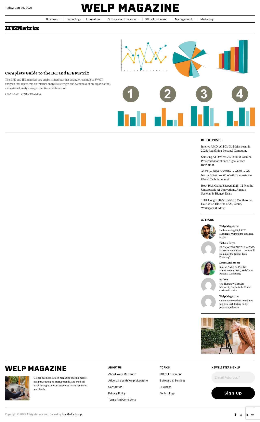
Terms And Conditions (122, 399)
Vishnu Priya (227, 242)
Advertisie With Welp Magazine (128, 380)
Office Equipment (171, 374)
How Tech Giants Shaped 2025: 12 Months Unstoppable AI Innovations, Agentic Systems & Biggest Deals (227, 189)
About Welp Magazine (122, 374)
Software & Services (172, 380)
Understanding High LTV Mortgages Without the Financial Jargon (236, 233)
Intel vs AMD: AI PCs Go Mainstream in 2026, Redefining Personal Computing (236, 270)
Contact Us (115, 386)
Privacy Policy (117, 393)
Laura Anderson (229, 262)
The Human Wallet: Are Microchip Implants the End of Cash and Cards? (235, 287)
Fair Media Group (72, 414)
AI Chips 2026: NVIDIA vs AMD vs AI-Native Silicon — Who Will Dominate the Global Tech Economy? (226, 175)
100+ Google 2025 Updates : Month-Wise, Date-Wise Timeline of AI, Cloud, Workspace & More (227, 204)
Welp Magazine (32, 94)
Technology (167, 393)
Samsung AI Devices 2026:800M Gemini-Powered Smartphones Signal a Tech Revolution (226, 160)
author (223, 279)
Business (165, 386)
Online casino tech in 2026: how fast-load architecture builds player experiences (236, 304)
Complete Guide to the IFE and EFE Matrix (47, 73)
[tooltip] (208, 231)
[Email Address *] (233, 377)
